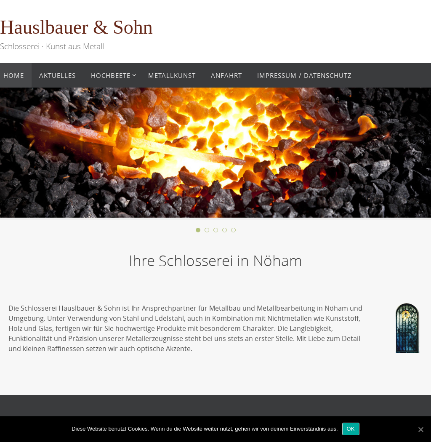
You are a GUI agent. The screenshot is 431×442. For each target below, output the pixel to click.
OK (351, 429)
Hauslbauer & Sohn (76, 27)
